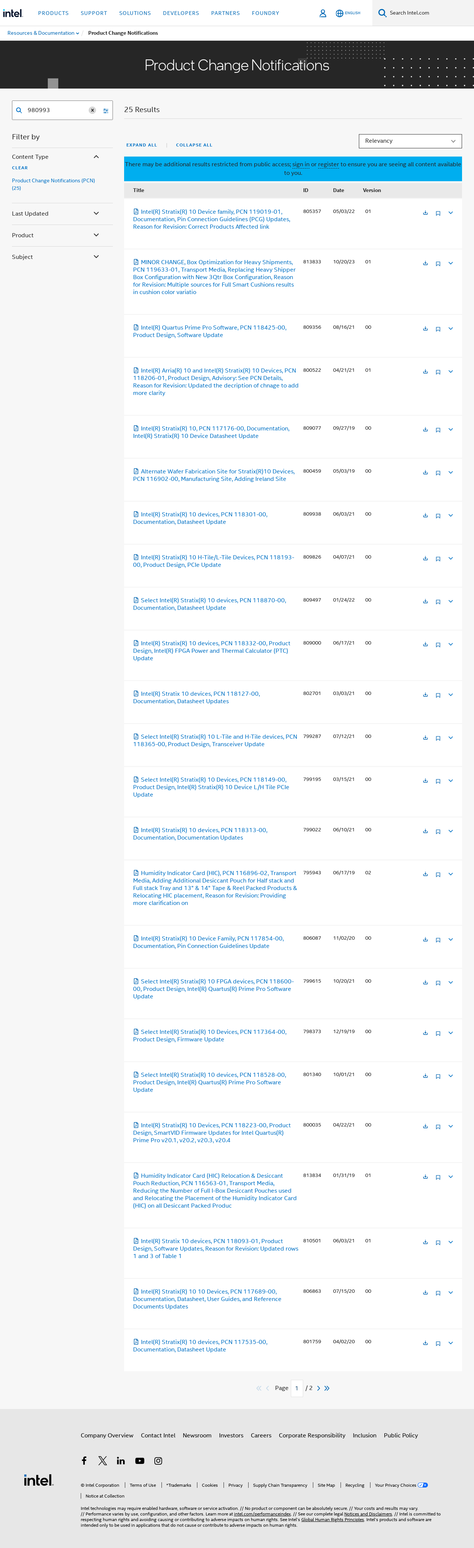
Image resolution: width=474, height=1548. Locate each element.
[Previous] (268, 1388)
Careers (261, 1435)
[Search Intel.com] (430, 13)
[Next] (319, 1388)
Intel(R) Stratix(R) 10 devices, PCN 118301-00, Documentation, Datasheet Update (200, 518)
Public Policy (401, 1435)
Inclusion (364, 1435)
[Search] (382, 13)
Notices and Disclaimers (368, 1514)
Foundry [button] (266, 13)
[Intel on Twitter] (102, 1462)
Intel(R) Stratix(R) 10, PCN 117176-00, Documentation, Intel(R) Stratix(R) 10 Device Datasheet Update (211, 432)
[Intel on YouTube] (139, 1462)
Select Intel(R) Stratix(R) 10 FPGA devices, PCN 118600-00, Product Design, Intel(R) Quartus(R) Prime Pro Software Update (213, 989)
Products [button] (53, 13)
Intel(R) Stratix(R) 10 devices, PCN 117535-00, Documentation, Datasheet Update (200, 1345)
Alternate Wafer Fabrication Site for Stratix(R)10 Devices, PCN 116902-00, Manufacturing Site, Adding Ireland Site (214, 475)
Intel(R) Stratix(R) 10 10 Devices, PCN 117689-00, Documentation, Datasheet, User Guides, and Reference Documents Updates (207, 1299)
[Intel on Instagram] (158, 1462)
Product (56, 235)
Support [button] (94, 13)
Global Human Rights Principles (332, 1519)
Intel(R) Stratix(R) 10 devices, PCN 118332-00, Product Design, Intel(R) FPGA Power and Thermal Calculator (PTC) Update (211, 651)
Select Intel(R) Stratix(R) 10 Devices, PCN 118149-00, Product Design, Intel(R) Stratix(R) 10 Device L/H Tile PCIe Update (211, 787)
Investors (231, 1435)
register (328, 164)
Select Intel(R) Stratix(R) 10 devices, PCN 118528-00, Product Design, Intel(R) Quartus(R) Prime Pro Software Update (209, 1082)
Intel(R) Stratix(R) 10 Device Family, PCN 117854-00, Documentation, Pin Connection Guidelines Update (208, 942)
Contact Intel (158, 1435)
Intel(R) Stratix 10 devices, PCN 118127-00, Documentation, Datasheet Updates (196, 697)
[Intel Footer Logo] (39, 1479)
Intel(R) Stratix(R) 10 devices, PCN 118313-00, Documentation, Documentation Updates (200, 833)
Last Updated (56, 214)
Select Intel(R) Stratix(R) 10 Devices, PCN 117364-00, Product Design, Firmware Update (209, 1035)
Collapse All (194, 145)
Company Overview (107, 1435)
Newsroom (197, 1435)
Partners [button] (225, 13)
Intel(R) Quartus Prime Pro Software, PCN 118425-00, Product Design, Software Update (209, 331)
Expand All (141, 145)
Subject (56, 257)
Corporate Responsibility (312, 1435)
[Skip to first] (259, 1388)
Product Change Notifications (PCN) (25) (53, 184)
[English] (348, 13)
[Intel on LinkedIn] (121, 1462)
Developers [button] (181, 13)
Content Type (56, 157)
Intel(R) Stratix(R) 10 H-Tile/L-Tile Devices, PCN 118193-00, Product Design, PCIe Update (213, 561)
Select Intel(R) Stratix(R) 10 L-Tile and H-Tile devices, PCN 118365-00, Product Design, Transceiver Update (215, 740)
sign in (301, 164)
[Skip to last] (327, 1388)
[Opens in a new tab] (425, 213)
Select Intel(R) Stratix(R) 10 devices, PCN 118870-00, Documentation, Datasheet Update (209, 604)
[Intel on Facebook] (84, 1462)
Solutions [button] (135, 13)
